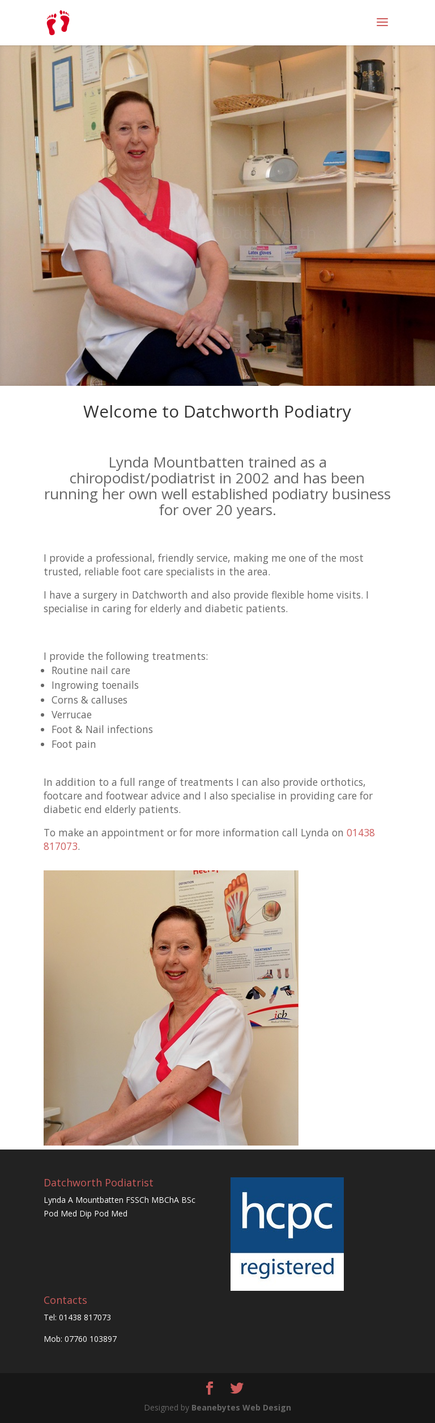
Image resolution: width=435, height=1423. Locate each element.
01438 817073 (85, 1317)
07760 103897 (91, 1338)
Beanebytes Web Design (241, 1407)
